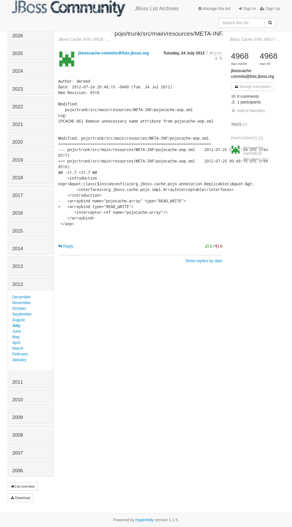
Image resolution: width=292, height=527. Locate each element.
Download (20, 498)
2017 (17, 195)
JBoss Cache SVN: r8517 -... (254, 39)
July (16, 325)
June (16, 331)
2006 (17, 470)
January (19, 359)
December (21, 297)
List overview (23, 487)
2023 (17, 89)
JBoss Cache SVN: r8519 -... (83, 39)
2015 (17, 231)
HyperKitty (144, 520)
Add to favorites (248, 110)
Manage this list (214, 8)
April (16, 342)
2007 (17, 453)
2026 (17, 35)
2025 (17, 53)
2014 (17, 248)
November (21, 302)
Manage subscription (252, 87)
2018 (17, 177)
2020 (17, 142)
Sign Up (270, 8)
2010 (17, 399)
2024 (17, 71)
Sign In (247, 8)
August (18, 320)
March (17, 348)
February (20, 354)
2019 (17, 160)
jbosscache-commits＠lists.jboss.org (113, 53)
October (19, 308)
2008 (17, 435)
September (22, 314)
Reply (66, 246)
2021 (17, 124)
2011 (17, 382)
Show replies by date (203, 261)
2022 (17, 106)
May (16, 337)
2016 (17, 213)
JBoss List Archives (95, 8)
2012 (17, 284)
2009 (17, 417)
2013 (17, 266)
